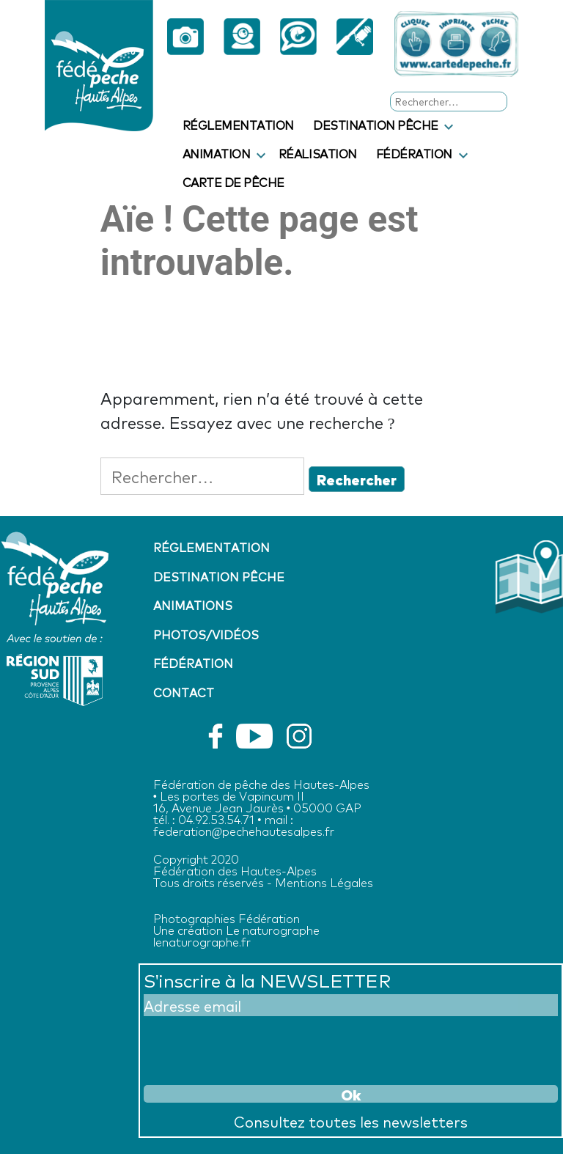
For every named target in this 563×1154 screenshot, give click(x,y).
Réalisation (318, 153)
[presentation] (255, 1048)
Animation (217, 153)
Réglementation (238, 125)
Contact (183, 692)
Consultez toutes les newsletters (351, 1121)
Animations (192, 605)
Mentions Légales (324, 881)
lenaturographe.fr (202, 941)
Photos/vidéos (206, 634)
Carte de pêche (233, 182)
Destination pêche (375, 125)
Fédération (414, 153)
